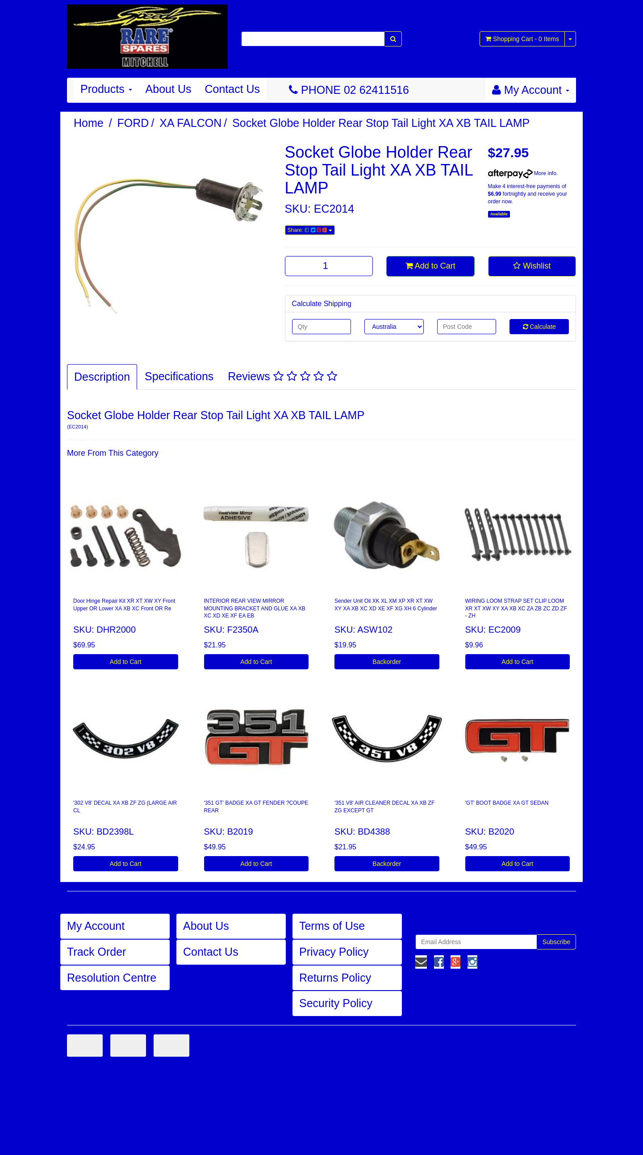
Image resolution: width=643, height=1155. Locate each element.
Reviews (282, 376)
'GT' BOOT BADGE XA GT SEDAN (507, 803)
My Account (96, 926)
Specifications (179, 376)
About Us (169, 89)
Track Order (96, 951)
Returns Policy (335, 977)
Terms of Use (332, 926)
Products (106, 89)
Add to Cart (430, 265)
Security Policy (335, 1003)
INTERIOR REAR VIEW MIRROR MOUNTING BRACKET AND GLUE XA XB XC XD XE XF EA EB (254, 608)
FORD (133, 123)
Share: (310, 230)
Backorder (386, 661)
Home (89, 123)
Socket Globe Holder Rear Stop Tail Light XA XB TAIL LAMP (381, 123)
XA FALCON (190, 123)
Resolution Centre (111, 977)
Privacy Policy (334, 951)
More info (522, 173)
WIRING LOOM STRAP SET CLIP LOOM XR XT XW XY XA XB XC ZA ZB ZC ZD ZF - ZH (516, 608)
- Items (522, 38)
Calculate (539, 326)
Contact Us (232, 89)
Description (102, 376)
